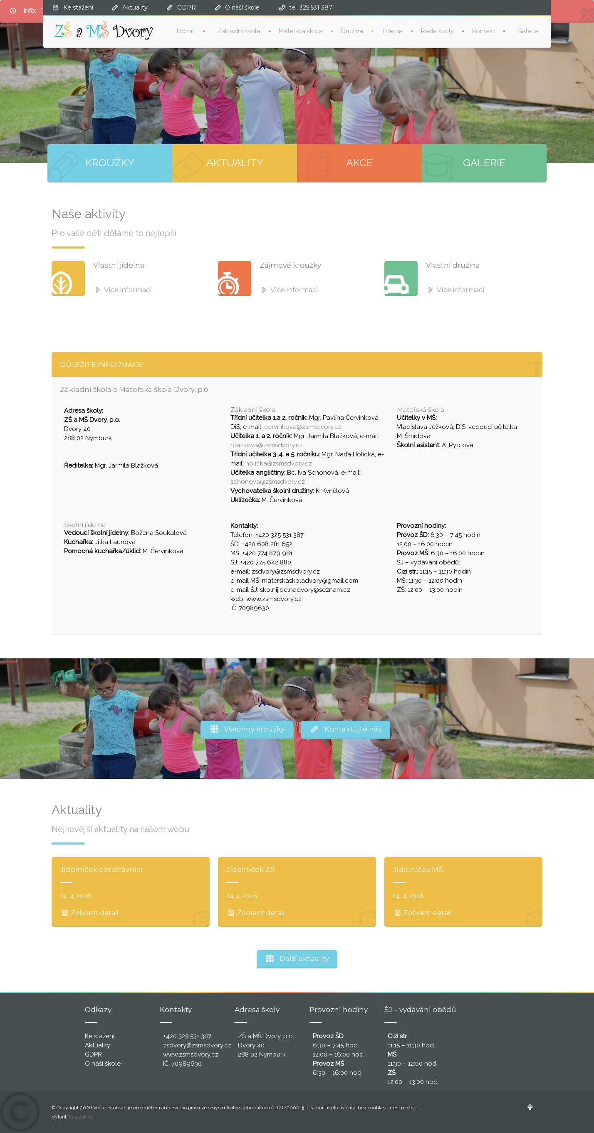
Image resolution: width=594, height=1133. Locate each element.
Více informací (122, 290)
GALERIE (484, 162)
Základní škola (238, 31)
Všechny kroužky (247, 729)
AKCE (359, 162)
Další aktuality (297, 958)
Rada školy (437, 31)
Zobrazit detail (89, 913)
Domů (186, 31)
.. (53, 1124)
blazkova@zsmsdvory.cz (266, 445)
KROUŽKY (109, 162)
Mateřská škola (301, 31)
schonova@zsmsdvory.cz (267, 481)
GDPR (186, 7)
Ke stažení (78, 7)
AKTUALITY (234, 162)
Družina (352, 31)
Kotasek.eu (81, 1117)
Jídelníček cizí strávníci (101, 869)
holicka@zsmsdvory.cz (278, 463)
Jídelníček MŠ (418, 869)
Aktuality (135, 7)
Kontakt (483, 31)
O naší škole (242, 7)
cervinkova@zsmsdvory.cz (303, 427)
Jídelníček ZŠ (250, 869)
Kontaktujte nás (345, 729)
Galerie (527, 31)
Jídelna (392, 31)
